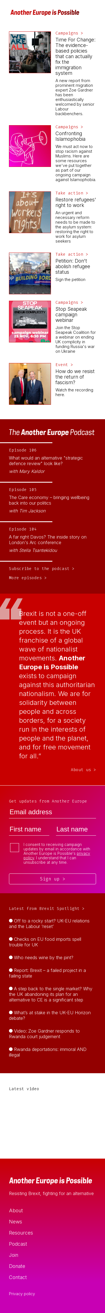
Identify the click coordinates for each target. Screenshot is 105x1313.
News (15, 1222)
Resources (21, 1233)
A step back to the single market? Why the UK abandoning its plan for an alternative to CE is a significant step (50, 994)
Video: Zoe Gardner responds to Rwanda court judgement (44, 1033)
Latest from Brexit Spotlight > (47, 908)
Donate (17, 1266)
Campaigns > (69, 33)
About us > (83, 770)
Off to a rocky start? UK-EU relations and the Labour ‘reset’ (49, 923)
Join (13, 1255)
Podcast (18, 1244)
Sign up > (52, 879)
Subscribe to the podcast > (41, 568)
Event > (64, 364)
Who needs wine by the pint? (43, 957)
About (16, 1210)
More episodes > (28, 578)
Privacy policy (22, 1293)
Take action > (71, 193)
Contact (18, 1277)
